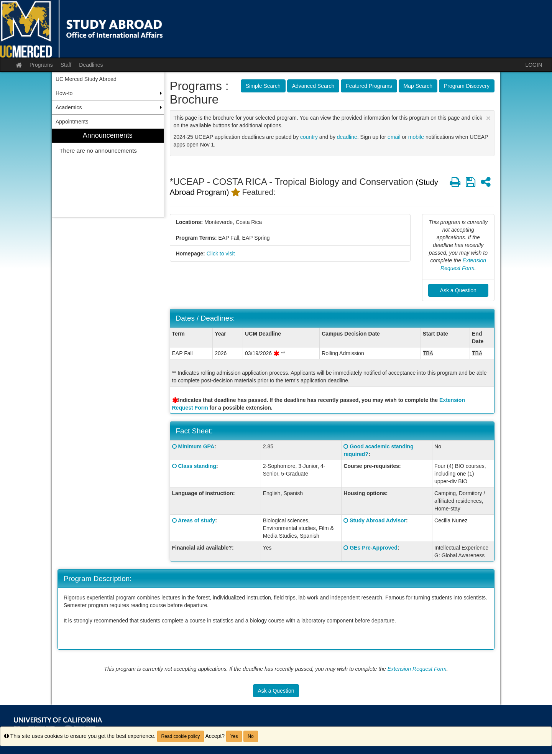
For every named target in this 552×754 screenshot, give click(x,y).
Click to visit (221, 253)
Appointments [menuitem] (72, 122)
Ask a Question (458, 290)
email (394, 137)
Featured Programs (369, 86)
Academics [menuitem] (69, 107)
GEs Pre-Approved (373, 548)
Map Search (418, 86)
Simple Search (263, 86)
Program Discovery (467, 86)
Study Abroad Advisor (378, 520)
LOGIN (533, 65)
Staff (66, 65)
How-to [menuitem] (64, 93)
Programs (41, 65)
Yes (234, 736)
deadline (347, 137)
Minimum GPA (196, 446)
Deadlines (91, 65)
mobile (416, 137)
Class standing (197, 466)
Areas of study (196, 520)
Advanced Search (313, 86)
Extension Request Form (417, 669)
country (309, 137)
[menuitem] (108, 173)
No (250, 736)
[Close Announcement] (488, 118)
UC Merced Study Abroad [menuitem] (86, 79)
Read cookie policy (180, 736)
